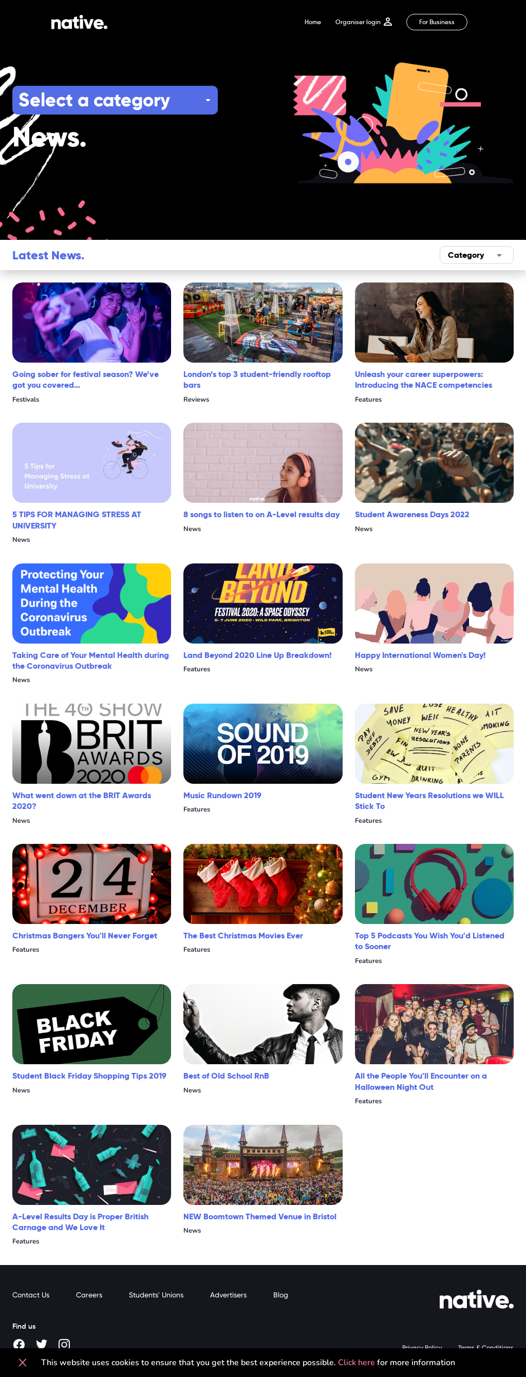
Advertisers (228, 1295)
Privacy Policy (422, 1347)
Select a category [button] (94, 99)
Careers (89, 1295)
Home (313, 22)
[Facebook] (19, 1345)
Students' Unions (156, 1295)
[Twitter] (42, 1345)
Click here (356, 1362)
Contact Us (30, 1295)
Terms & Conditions (486, 1347)
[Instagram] (65, 1345)
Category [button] (466, 255)
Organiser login (363, 22)
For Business (437, 22)
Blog (280, 1295)
